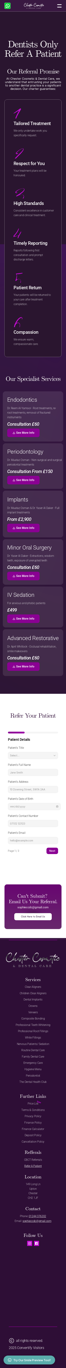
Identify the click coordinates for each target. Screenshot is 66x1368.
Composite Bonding (33, 1018)
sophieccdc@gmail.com (37, 1221)
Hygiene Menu (33, 1069)
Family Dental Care (33, 1056)
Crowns (33, 1006)
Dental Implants (33, 999)
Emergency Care (33, 1063)
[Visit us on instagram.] (29, 1243)
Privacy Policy (33, 1116)
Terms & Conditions (33, 1110)
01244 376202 (37, 1216)
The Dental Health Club (33, 1082)
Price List (33, 1103)
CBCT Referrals (33, 1159)
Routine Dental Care (33, 1050)
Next (52, 851)
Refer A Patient (33, 1166)
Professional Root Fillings (33, 1031)
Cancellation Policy (33, 1141)
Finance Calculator (33, 1129)
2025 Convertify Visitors (26, 1348)
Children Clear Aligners (33, 993)
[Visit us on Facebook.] (36, 1243)
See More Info (23, 432)
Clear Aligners (33, 987)
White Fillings (33, 1037)
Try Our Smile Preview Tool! (29, 1360)
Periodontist (33, 1075)
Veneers (33, 1012)
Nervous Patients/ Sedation (33, 1044)
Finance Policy (33, 1122)
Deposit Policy (33, 1135)
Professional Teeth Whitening (33, 1025)
